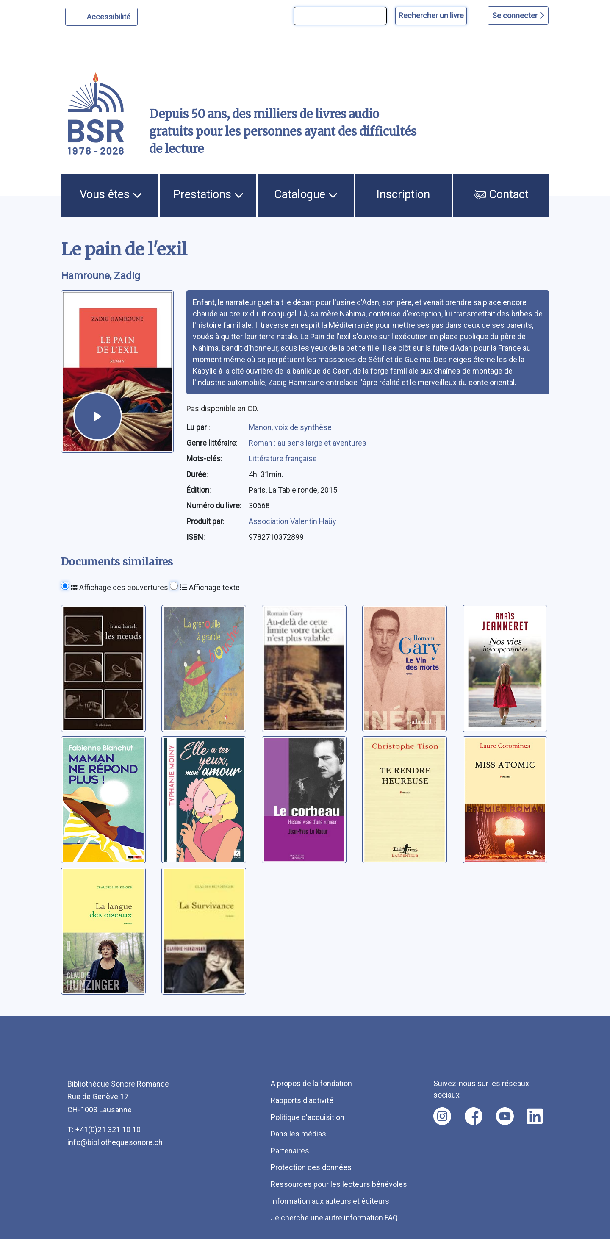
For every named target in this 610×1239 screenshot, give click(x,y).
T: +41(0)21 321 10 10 (104, 1129)
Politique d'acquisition (307, 1117)
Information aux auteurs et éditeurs (330, 1201)
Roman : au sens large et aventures (307, 442)
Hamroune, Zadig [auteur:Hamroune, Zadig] (100, 276)
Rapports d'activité (302, 1100)
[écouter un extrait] (97, 416)
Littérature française (283, 458)
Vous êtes (111, 194)
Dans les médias (298, 1133)
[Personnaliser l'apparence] (101, 17)
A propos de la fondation (311, 1083)
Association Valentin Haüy (292, 521)
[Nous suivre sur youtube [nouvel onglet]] (505, 1116)
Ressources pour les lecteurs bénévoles (339, 1184)
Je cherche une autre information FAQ (334, 1217)
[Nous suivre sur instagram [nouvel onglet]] (442, 1116)
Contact (501, 194)
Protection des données (311, 1167)
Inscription (403, 194)
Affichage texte (210, 587)
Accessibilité (110, 15)
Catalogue (306, 194)
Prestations (208, 194)
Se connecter (518, 15)
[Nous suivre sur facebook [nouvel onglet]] (473, 1116)
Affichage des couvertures (119, 587)
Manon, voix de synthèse (290, 427)
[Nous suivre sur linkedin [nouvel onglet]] (535, 1116)
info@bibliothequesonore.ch (115, 1142)
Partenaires (290, 1150)
